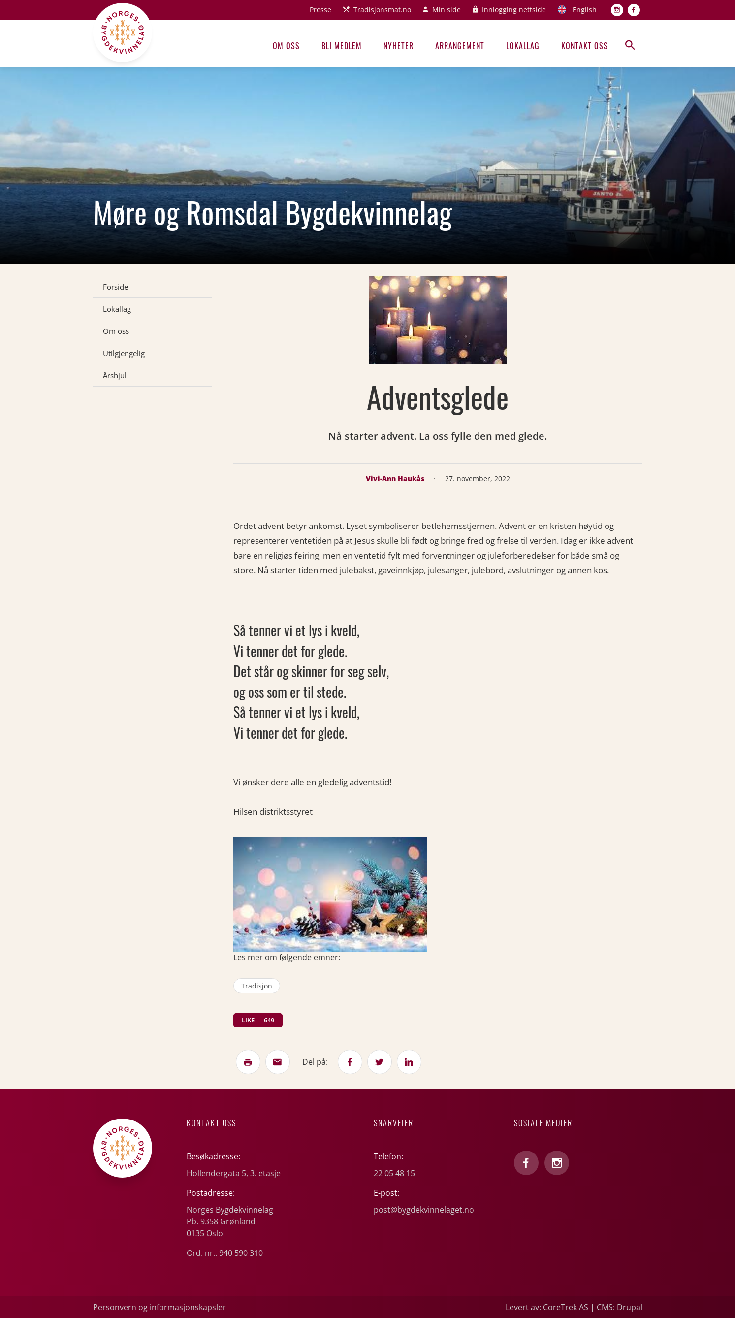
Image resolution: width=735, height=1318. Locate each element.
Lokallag (523, 46)
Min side (446, 9)
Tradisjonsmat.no (382, 9)
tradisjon (256, 985)
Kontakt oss (584, 46)
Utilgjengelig (124, 353)
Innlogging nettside (514, 9)
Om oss (286, 46)
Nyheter (398, 46)
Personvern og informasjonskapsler (159, 1307)
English (585, 9)
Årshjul (115, 375)
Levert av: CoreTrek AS (547, 1307)
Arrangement (459, 46)
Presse (320, 9)
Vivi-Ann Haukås (395, 478)
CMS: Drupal (619, 1307)
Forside (115, 287)
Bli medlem (341, 46)
